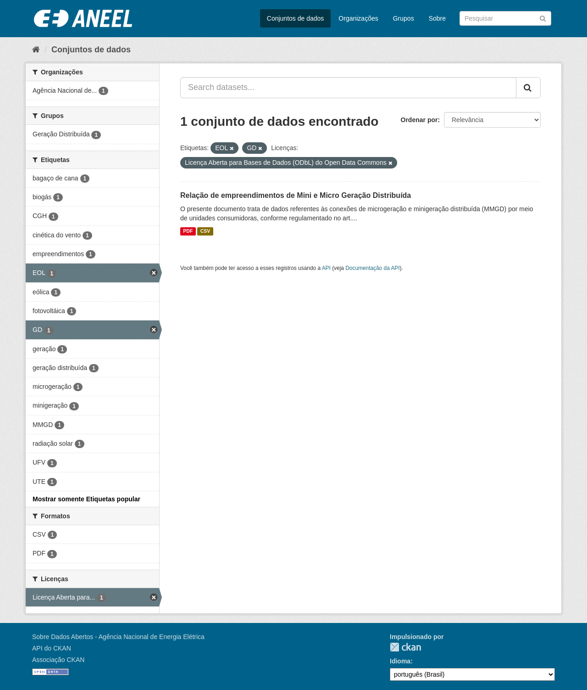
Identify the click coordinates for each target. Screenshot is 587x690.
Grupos (403, 18)
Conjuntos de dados (295, 18)
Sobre (437, 18)
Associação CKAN (58, 659)
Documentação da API (372, 268)
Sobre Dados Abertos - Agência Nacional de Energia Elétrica (118, 636)
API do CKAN (51, 648)
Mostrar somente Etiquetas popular (86, 499)
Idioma (400, 661)
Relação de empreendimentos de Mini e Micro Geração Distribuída (295, 195)
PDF (188, 231)
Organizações (358, 18)
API (326, 268)
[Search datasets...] (348, 87)
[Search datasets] (505, 18)
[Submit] (543, 18)
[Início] (36, 49)
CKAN (405, 647)
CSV (205, 231)
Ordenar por (419, 119)
